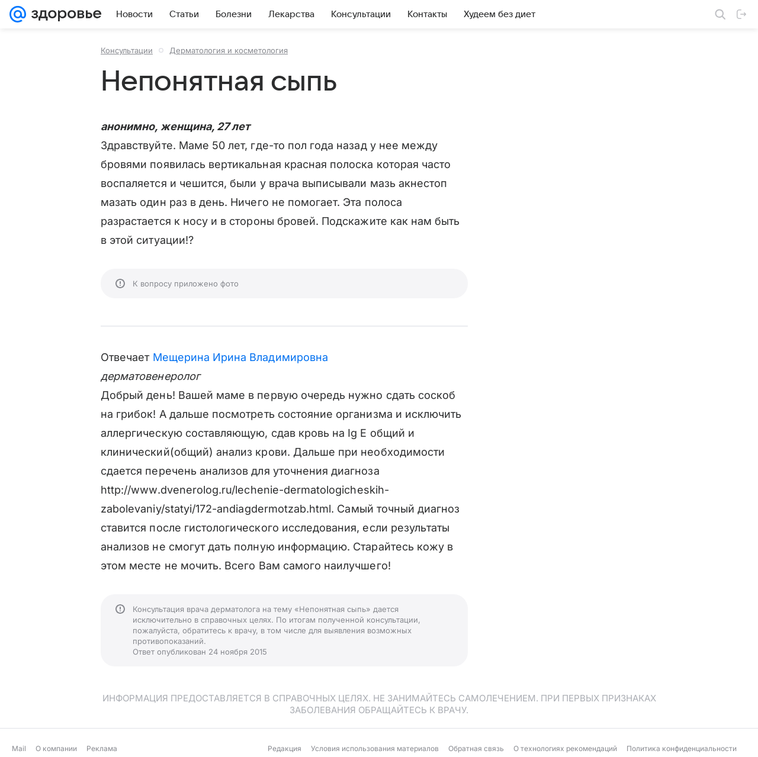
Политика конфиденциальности (682, 748)
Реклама (101, 748)
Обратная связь (476, 748)
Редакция (284, 748)
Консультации (127, 50)
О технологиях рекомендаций (565, 748)
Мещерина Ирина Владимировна (240, 357)
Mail (19, 748)
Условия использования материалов (375, 748)
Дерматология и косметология (228, 50)
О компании (56, 748)
